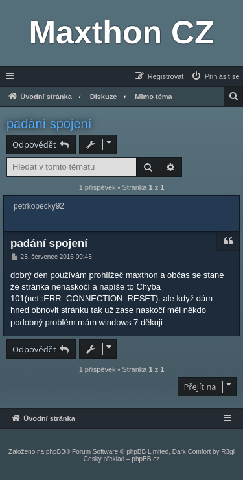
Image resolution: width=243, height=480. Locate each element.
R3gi (228, 451)
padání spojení (48, 124)
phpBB (55, 451)
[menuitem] (215, 76)
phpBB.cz (145, 459)
